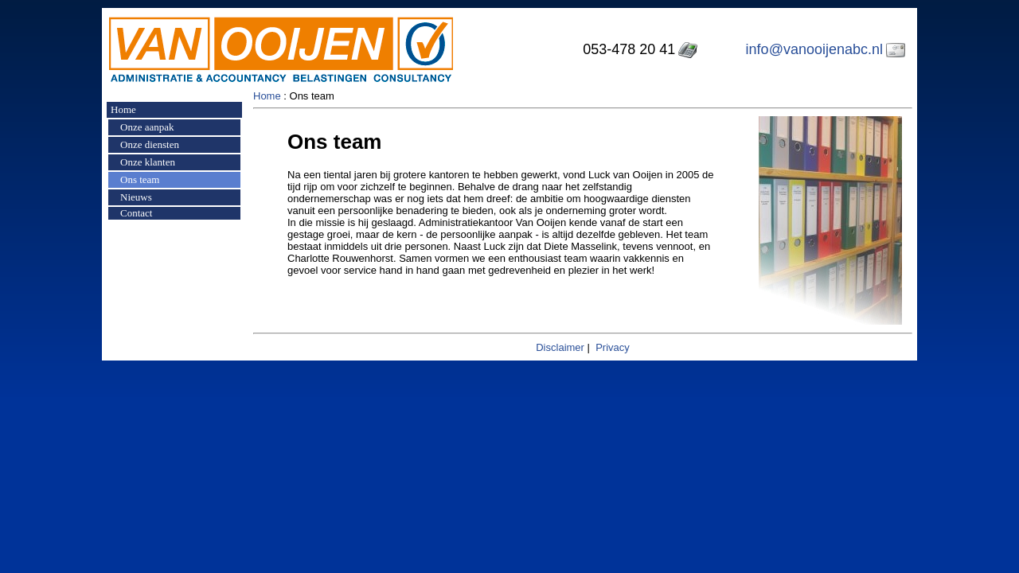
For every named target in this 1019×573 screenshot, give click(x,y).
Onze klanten (147, 162)
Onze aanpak (147, 127)
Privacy (612, 347)
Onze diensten (149, 144)
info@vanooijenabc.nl (814, 49)
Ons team (139, 179)
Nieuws (136, 197)
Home (123, 109)
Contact (136, 213)
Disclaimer (560, 347)
